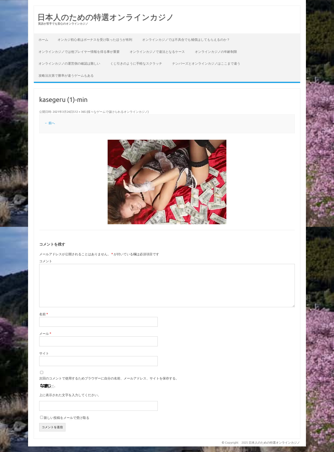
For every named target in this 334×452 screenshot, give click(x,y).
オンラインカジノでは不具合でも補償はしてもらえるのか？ (186, 39)
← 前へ (50, 123)
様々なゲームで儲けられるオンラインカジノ (117, 111)
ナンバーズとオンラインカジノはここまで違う (206, 63)
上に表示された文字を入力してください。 (70, 395)
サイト (44, 353)
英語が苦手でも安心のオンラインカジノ (63, 23)
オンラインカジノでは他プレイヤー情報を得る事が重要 (79, 52)
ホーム (43, 39)
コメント (45, 261)
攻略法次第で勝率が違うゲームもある (66, 75)
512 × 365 (79, 111)
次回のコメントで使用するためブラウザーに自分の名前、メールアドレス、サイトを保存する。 (109, 378)
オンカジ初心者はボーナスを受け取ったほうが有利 (95, 39)
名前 (43, 314)
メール (45, 333)
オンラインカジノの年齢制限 (216, 52)
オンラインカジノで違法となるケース (157, 52)
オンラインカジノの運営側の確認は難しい (69, 63)
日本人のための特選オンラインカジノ (105, 17)
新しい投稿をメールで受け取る (66, 418)
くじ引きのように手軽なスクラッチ (136, 63)
